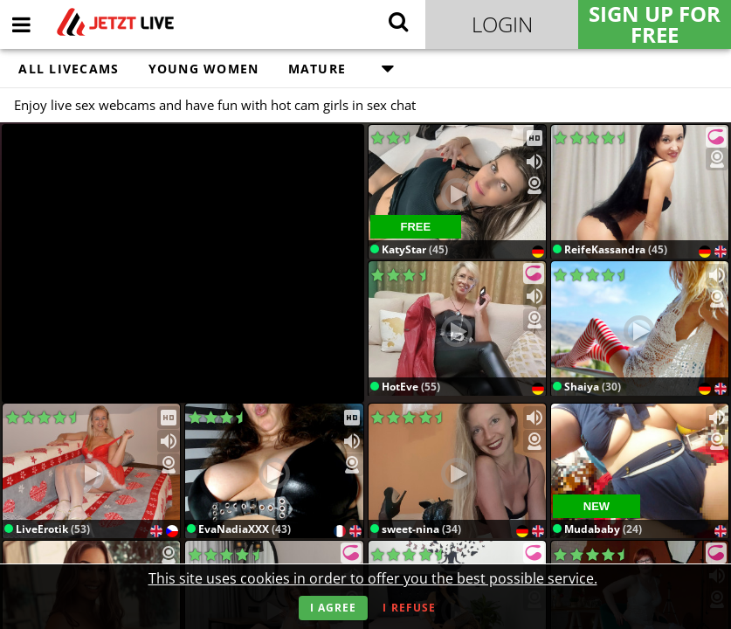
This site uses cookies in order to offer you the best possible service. (372, 578)
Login (502, 24)
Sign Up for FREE (655, 24)
